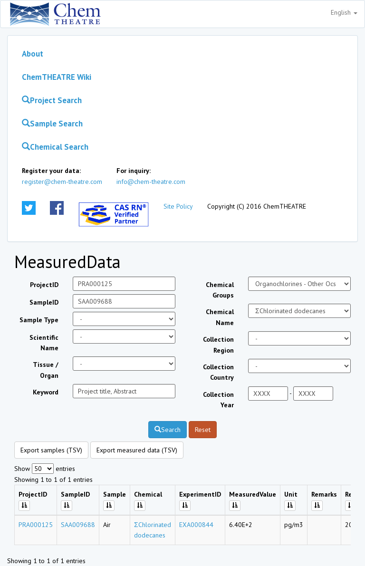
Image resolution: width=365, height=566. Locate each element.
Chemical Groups (220, 289)
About (32, 53)
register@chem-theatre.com (62, 181)
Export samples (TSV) (51, 450)
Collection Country (218, 372)
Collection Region (218, 344)
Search (167, 429)
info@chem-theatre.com (150, 181)
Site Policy (178, 206)
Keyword (45, 392)
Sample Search (52, 123)
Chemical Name (220, 316)
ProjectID (44, 284)
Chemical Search (55, 147)
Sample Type (38, 320)
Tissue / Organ (45, 369)
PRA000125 (36, 524)
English (344, 12)
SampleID (43, 302)
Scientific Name (43, 342)
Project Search (52, 100)
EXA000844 (196, 524)
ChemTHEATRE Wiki (56, 77)
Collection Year (218, 399)
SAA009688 (78, 524)
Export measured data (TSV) (136, 450)
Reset (203, 429)
